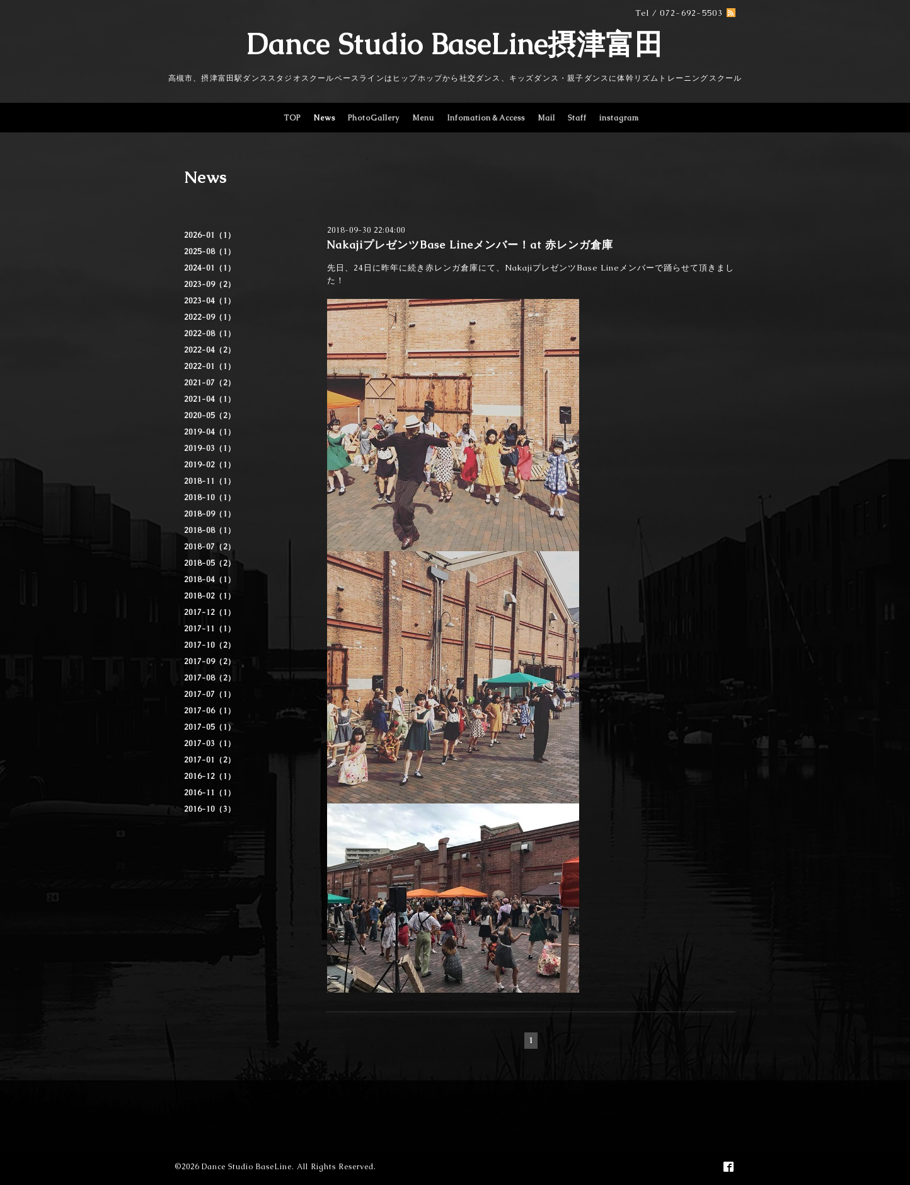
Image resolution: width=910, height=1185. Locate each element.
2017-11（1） (210, 629)
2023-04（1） (210, 301)
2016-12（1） (210, 776)
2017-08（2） (210, 678)
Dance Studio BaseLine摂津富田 (455, 44)
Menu (423, 118)
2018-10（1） (210, 498)
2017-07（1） (210, 694)
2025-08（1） (210, 252)
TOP (292, 118)
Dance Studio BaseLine (247, 1167)
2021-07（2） (210, 383)
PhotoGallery (374, 118)
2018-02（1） (210, 596)
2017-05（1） (210, 727)
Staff (577, 118)
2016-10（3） (210, 809)
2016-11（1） (210, 793)
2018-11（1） (210, 481)
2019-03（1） (210, 448)
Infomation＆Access (486, 118)
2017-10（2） (210, 645)
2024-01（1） (210, 268)
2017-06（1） (210, 711)
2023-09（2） (210, 284)
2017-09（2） (210, 662)
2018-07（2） (210, 547)
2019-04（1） (210, 432)
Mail (546, 118)
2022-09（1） (210, 317)
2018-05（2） (210, 563)
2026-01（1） (210, 235)
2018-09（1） (210, 514)
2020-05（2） (210, 416)
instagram (619, 118)
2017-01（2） (210, 760)
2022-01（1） (210, 366)
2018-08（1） (210, 530)
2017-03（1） (210, 743)
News (324, 118)
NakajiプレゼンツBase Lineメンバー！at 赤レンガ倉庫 (469, 245)
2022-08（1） (210, 334)
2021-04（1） (210, 399)
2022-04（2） (210, 350)
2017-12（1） (210, 612)
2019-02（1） (210, 465)
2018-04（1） (210, 580)
